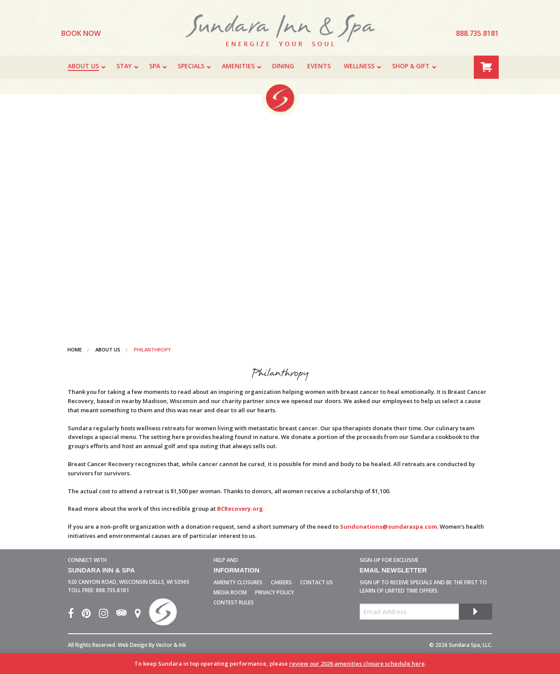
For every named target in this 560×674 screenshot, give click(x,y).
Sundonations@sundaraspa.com (388, 526)
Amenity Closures (238, 582)
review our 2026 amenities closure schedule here (357, 663)
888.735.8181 (112, 590)
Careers (281, 582)
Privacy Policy (274, 592)
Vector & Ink (171, 645)
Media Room (230, 592)
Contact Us (316, 582)
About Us (107, 349)
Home (74, 349)
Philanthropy (152, 349)
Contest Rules (234, 602)
